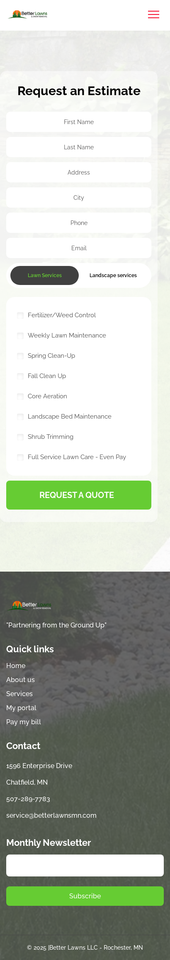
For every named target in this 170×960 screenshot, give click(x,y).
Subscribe (85, 896)
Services (19, 694)
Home (15, 666)
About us (20, 680)
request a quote (76, 495)
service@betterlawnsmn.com (51, 815)
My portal (21, 708)
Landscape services (113, 275)
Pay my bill (23, 722)
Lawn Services (45, 275)
